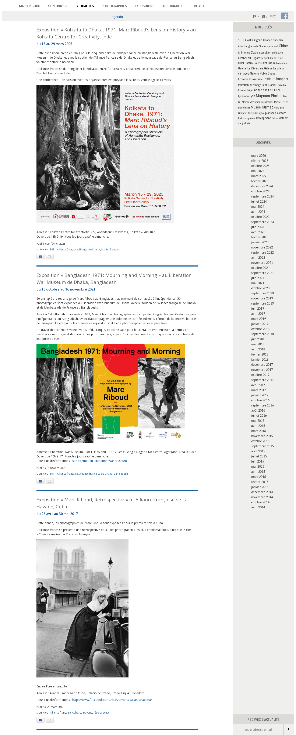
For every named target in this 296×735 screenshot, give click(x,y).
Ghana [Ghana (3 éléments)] (271, 74)
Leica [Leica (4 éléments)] (277, 90)
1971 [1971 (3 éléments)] (241, 40)
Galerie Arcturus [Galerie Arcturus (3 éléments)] (263, 63)
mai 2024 (257, 206)
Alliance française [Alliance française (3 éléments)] (273, 40)
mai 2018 (257, 344)
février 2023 (259, 237)
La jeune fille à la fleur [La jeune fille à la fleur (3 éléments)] (260, 90)
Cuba (75, 712)
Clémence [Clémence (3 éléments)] (244, 53)
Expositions (145, 6)
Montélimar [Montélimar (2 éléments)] (244, 108)
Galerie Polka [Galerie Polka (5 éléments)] (258, 74)
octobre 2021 (260, 267)
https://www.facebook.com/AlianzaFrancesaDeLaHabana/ (112, 700)
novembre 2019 (262, 298)
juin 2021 (257, 278)
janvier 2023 (259, 242)
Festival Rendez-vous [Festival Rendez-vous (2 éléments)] (272, 58)
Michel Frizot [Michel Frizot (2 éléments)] (281, 102)
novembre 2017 (262, 369)
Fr (255, 17)
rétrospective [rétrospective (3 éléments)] (263, 118)
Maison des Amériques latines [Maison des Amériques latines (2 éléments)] (257, 102)
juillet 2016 (259, 415)
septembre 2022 (262, 252)
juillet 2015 (259, 456)
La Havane (86, 712)
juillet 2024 (259, 201)
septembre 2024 (262, 196)
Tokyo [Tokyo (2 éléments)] (275, 118)
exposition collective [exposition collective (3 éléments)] (271, 53)
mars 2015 (258, 476)
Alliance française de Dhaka (95, 473)
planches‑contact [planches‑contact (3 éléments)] (275, 113)
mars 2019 (258, 318)
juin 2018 (257, 339)
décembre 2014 (262, 492)
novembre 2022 (262, 247)
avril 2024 (258, 211)
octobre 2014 (260, 502)
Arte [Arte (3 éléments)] (240, 46)
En (263, 17)
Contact (197, 6)
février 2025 (259, 181)
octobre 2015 (260, 441)
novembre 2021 (262, 262)
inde (97, 249)
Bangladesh (86, 249)
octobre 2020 (260, 288)
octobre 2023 (260, 216)
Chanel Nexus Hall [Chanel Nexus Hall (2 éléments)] (268, 46)
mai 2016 (257, 420)
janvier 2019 (259, 324)
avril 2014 (258, 507)
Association (172, 6)
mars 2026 (258, 155)
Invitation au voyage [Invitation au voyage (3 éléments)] (249, 85)
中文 (272, 17)
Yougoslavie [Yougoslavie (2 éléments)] (244, 123)
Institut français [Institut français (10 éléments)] (276, 80)
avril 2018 (258, 349)
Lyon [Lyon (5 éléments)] (252, 96)
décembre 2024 (262, 186)
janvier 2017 (259, 395)
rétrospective (102, 712)
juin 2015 (257, 461)
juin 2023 (257, 227)
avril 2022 (258, 257)
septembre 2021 (262, 273)
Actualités (85, 6)
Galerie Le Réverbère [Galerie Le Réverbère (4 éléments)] (250, 69)
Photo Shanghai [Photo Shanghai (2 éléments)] (256, 113)
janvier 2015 (259, 487)
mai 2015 (257, 466)
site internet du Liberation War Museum (99, 461)
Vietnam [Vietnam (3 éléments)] (283, 118)
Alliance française (67, 249)
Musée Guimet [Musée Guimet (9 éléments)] (262, 108)
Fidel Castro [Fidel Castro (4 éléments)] (245, 63)
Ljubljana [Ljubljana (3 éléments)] (243, 96)
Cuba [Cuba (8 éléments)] (254, 53)
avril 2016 (258, 425)
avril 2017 (258, 385)
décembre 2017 (262, 364)
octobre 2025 (260, 166)
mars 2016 (258, 431)
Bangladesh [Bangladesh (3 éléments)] (251, 46)
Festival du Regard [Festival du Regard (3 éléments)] (249, 58)
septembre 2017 (262, 380)
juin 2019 (257, 308)
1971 (53, 249)
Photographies (114, 6)
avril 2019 (258, 313)
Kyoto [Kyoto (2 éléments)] (279, 85)
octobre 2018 (260, 329)
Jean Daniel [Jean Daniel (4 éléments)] (269, 85)
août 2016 (258, 410)
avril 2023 (258, 232)
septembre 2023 (262, 222)
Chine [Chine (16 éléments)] (283, 46)
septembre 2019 (262, 303)
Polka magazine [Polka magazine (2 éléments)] (246, 118)
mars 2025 (258, 176)
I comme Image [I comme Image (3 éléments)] (247, 79)
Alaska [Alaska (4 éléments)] (249, 40)
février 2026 (259, 160)
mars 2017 (258, 390)
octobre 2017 (260, 374)
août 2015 (258, 451)
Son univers (58, 6)
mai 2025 (257, 171)
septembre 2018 (262, 334)
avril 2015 (258, 471)
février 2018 (259, 354)
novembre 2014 (262, 497)
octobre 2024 (260, 191)
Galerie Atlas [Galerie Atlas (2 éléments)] (280, 63)
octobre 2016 (260, 400)
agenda (117, 17)
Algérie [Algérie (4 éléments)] (258, 40)
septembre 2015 (262, 446)
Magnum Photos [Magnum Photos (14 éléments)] (269, 96)
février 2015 (259, 482)
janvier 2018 (259, 359)
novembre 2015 (262, 436)
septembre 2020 (262, 293)
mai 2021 (257, 283)
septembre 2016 (262, 405)
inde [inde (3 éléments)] (260, 79)
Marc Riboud (29, 6)
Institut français (110, 249)
